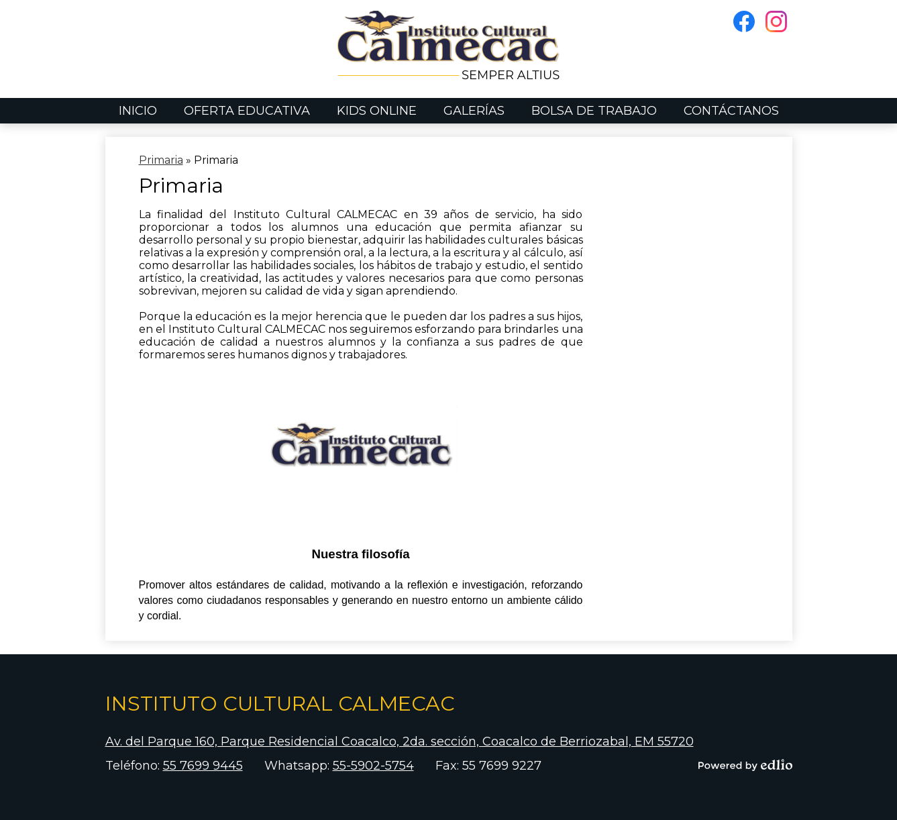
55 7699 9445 (203, 765)
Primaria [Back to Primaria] (161, 160)
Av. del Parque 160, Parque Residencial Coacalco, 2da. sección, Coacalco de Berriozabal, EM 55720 (399, 741)
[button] (247, 110)
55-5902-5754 (373, 765)
